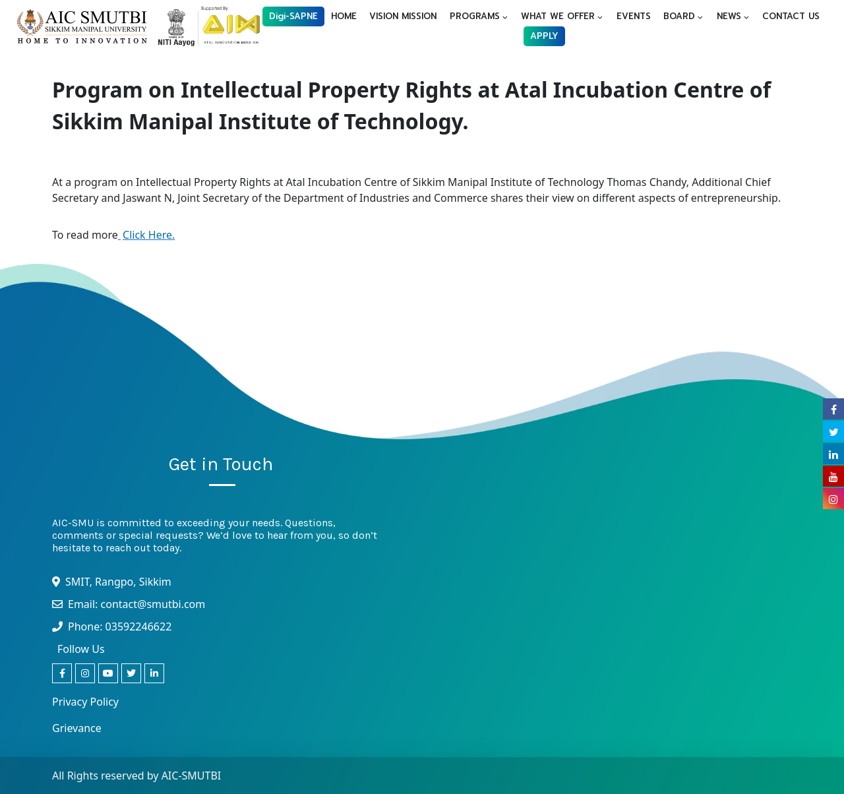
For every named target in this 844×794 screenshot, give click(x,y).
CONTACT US (791, 16)
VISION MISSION (403, 16)
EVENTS (634, 16)
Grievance (77, 728)
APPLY (544, 36)
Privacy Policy (85, 701)
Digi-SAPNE (293, 16)
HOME (344, 16)
